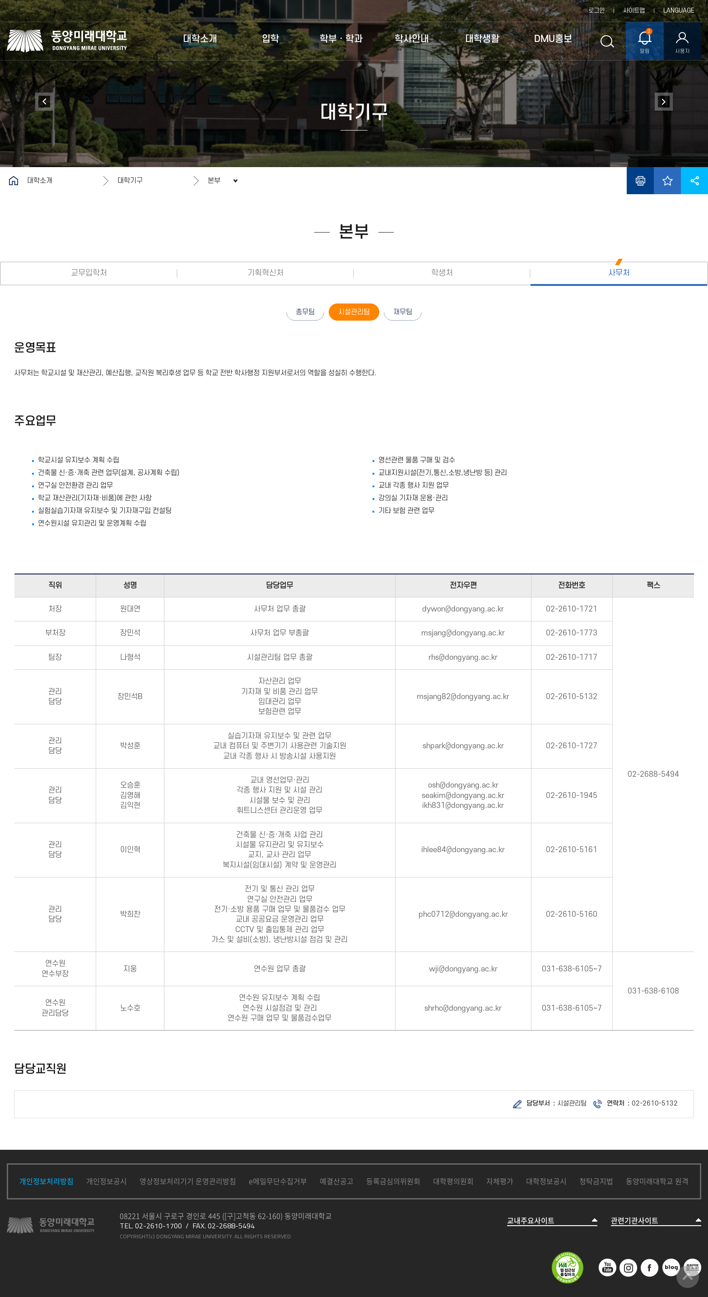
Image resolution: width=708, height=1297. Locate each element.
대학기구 (130, 181)
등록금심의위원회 (393, 1181)
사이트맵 (634, 10)
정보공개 (664, 102)
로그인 (596, 10)
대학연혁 (44, 102)
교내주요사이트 (530, 1220)
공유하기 (694, 180)
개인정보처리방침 (46, 1181)
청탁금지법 (596, 1181)
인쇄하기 (640, 180)
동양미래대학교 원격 (657, 1181)
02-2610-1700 (158, 1225)
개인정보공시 (106, 1181)
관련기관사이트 (634, 1220)
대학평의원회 (453, 1181)
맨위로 (687, 1276)
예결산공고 (337, 1181)
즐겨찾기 (667, 180)
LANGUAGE (678, 10)
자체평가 (499, 1181)
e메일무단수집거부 (278, 1181)
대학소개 (39, 181)
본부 (214, 181)
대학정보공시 (546, 1181)
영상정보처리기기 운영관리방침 (188, 1181)
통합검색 (607, 41)
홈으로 (13, 180)
